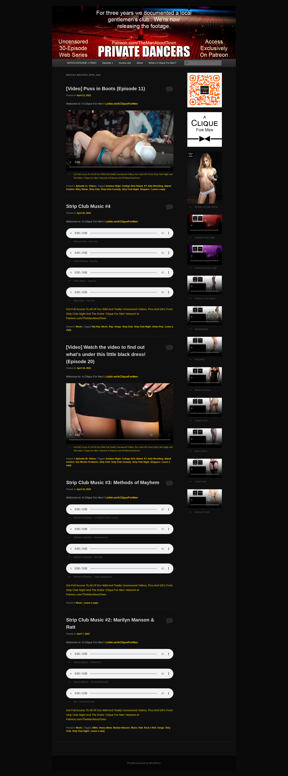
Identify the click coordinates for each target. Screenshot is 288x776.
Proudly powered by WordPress (144, 763)
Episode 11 (81, 186)
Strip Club (94, 189)
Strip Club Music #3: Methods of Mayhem (112, 482)
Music (79, 326)
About (140, 63)
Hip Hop (96, 326)
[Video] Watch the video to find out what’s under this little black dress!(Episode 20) (105, 354)
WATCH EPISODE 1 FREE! (81, 63)
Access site (125, 63)
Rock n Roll (150, 727)
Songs (117, 326)
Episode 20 (81, 458)
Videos (92, 186)
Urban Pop (157, 326)
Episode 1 (107, 63)
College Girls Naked (132, 186)
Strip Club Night (130, 189)
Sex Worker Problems (86, 462)
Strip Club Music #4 (88, 206)
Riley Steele (81, 189)
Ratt (140, 727)
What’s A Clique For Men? (162, 63)
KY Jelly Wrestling (153, 186)
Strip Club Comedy (111, 189)
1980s (95, 727)
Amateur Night (113, 186)
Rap (111, 326)
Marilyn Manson (121, 727)
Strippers (145, 189)
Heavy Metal (105, 727)
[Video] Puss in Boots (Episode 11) (105, 88)
